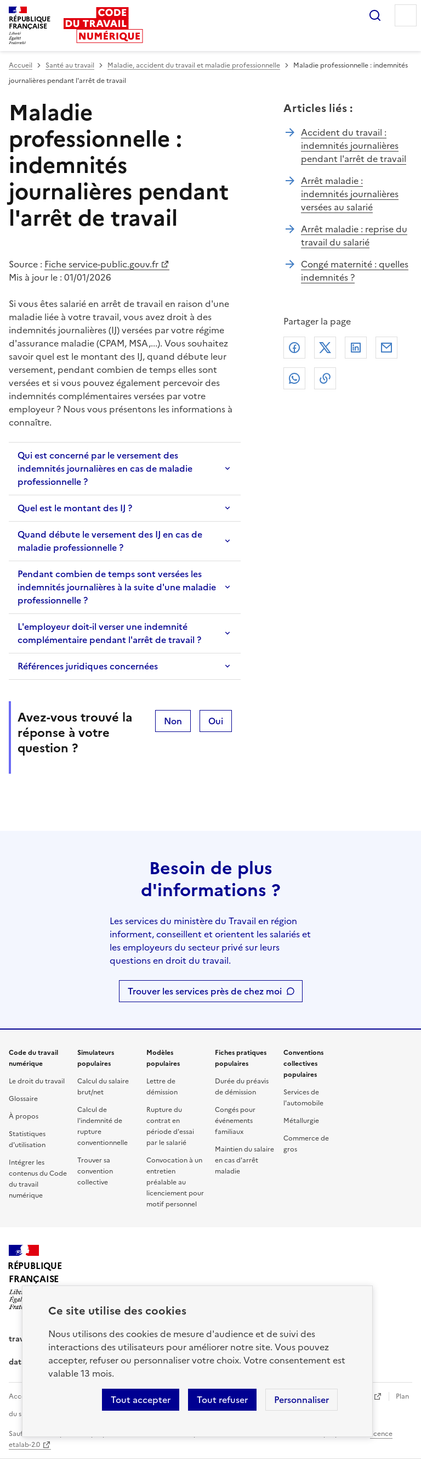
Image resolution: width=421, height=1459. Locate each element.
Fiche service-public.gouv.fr (101, 264)
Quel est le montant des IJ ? (75, 508)
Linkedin (356, 348)
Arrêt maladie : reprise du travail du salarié (354, 235)
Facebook (294, 348)
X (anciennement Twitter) (325, 348)
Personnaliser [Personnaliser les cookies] (301, 1399)
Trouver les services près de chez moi (205, 991)
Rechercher (375, 15)
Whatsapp (294, 378)
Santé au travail (69, 65)
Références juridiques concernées (88, 666)
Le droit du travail (37, 1081)
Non (173, 721)
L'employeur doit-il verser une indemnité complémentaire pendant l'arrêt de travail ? (109, 633)
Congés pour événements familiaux (235, 1121)
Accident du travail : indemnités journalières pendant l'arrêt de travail (353, 145)
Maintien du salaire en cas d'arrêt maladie (244, 1160)
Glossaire (23, 1099)
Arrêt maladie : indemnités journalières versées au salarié (350, 194)
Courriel (386, 348)
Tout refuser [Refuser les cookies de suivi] (222, 1399)
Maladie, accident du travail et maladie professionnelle (193, 65)
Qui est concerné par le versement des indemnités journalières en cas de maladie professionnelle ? (105, 468)
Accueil (20, 65)
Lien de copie (325, 378)
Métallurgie (301, 1121)
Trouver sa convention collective (95, 1171)
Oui (215, 721)
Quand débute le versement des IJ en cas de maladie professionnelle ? (110, 541)
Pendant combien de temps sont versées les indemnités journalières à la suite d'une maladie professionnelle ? (117, 587)
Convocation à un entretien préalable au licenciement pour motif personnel (175, 1182)
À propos (23, 1116)
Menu (406, 15)
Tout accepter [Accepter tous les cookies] (140, 1399)
